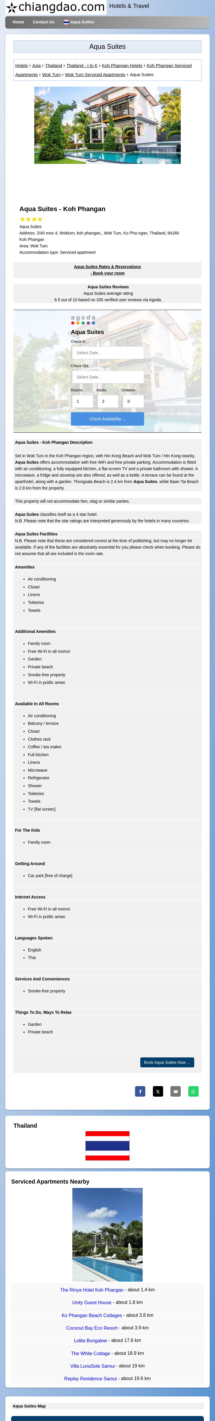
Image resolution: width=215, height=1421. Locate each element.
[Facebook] (140, 1091)
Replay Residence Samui (91, 1378)
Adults (101, 390)
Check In (78, 342)
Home (18, 22)
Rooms (77, 390)
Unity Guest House (92, 1302)
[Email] (175, 1091)
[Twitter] (158, 1091)
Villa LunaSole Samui (93, 1366)
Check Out (79, 366)
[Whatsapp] (193, 1091)
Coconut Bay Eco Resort (92, 1328)
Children (128, 390)
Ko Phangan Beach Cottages (92, 1315)
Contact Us (43, 22)
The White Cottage (91, 1353)
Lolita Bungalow (91, 1340)
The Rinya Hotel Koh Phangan (92, 1290)
